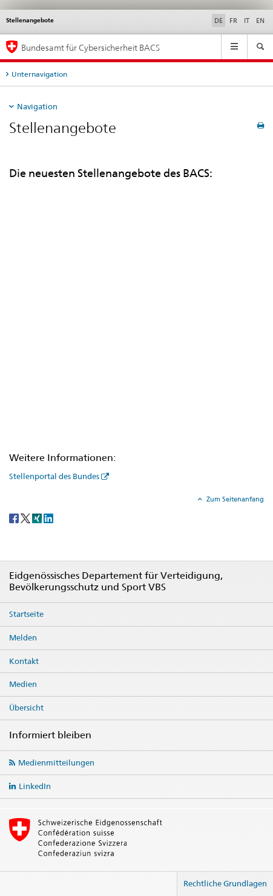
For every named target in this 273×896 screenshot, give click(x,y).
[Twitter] (26, 517)
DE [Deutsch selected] (218, 20)
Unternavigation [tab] (39, 74)
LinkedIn (35, 786)
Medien (23, 684)
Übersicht (26, 707)
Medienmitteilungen (56, 762)
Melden (23, 637)
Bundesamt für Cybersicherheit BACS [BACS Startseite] (90, 47)
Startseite (26, 614)
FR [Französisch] (233, 20)
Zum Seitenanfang (234, 499)
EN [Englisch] (260, 20)
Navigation (37, 106)
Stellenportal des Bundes (54, 476)
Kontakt (24, 661)
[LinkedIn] (48, 517)
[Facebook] (15, 517)
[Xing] (38, 517)
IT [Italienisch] (246, 20)
